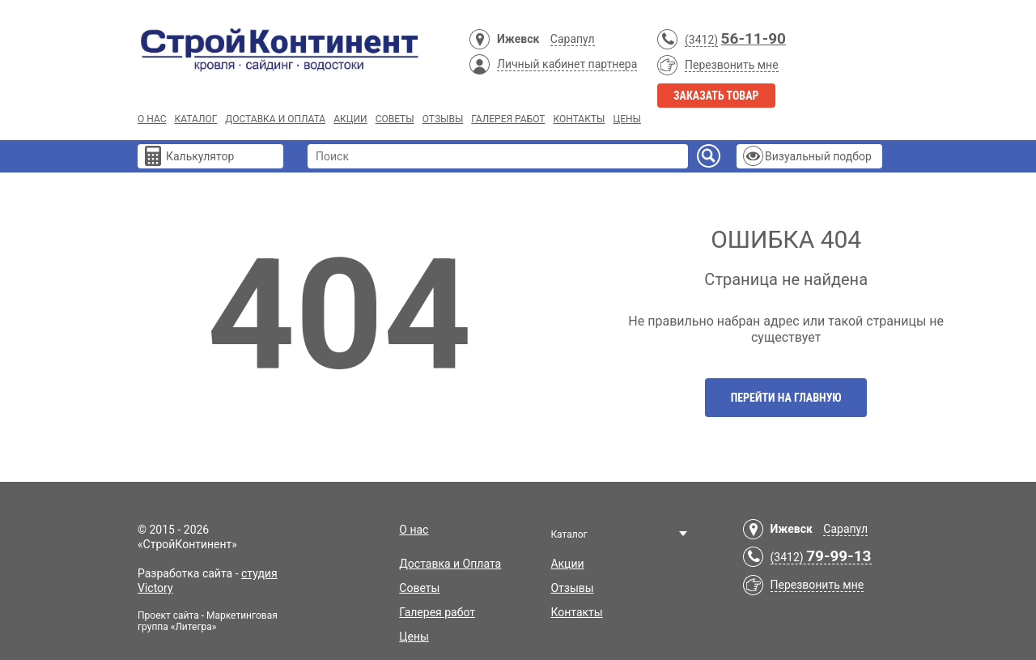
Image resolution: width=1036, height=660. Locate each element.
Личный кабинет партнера (567, 63)
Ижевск (518, 38)
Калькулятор (200, 156)
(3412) (701, 39)
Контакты (579, 119)
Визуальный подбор (818, 156)
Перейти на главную (786, 397)
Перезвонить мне (732, 64)
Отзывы (443, 119)
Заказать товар (716, 95)
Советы (395, 119)
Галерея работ (508, 119)
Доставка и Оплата (275, 119)
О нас (152, 119)
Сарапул (572, 38)
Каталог (195, 119)
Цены (627, 119)
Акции (350, 119)
